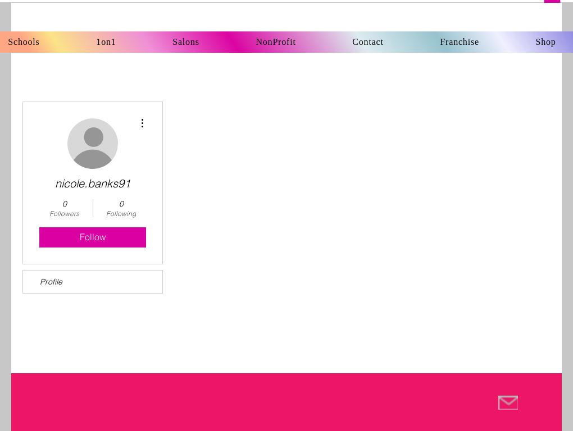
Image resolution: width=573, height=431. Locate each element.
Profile (51, 282)
